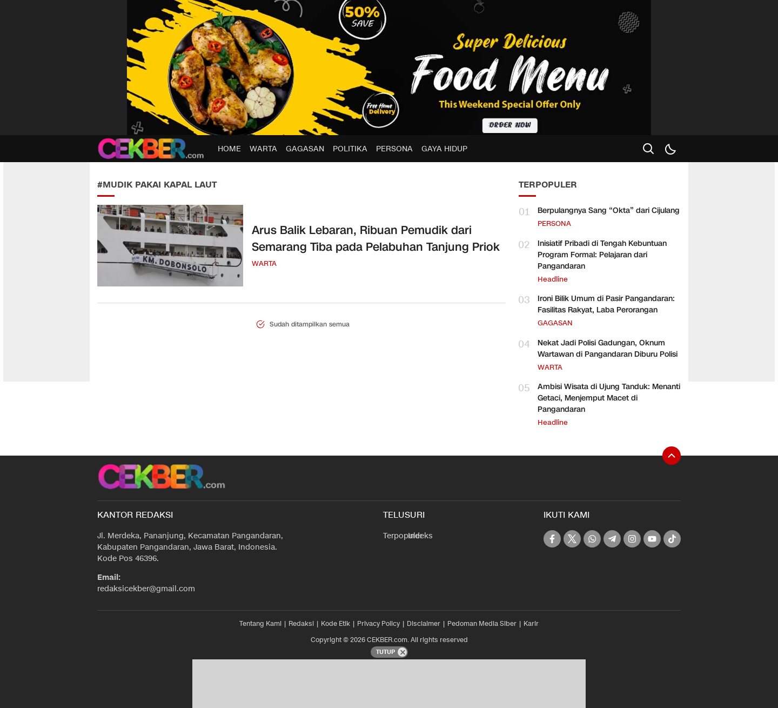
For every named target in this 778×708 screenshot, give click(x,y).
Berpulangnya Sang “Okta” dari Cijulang (609, 210)
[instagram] (632, 538)
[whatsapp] (592, 538)
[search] (648, 149)
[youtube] (652, 538)
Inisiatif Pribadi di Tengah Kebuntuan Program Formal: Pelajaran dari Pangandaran (602, 254)
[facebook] (552, 538)
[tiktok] (672, 538)
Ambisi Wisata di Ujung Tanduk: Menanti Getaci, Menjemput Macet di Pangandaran (609, 398)
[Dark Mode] (670, 149)
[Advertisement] (46, 216)
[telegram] (612, 538)
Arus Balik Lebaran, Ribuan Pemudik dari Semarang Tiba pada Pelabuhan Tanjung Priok (376, 239)
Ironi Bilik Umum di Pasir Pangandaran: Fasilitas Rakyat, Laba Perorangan (606, 304)
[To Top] (671, 455)
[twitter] (572, 538)
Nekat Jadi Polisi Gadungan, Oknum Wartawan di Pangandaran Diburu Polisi (608, 348)
